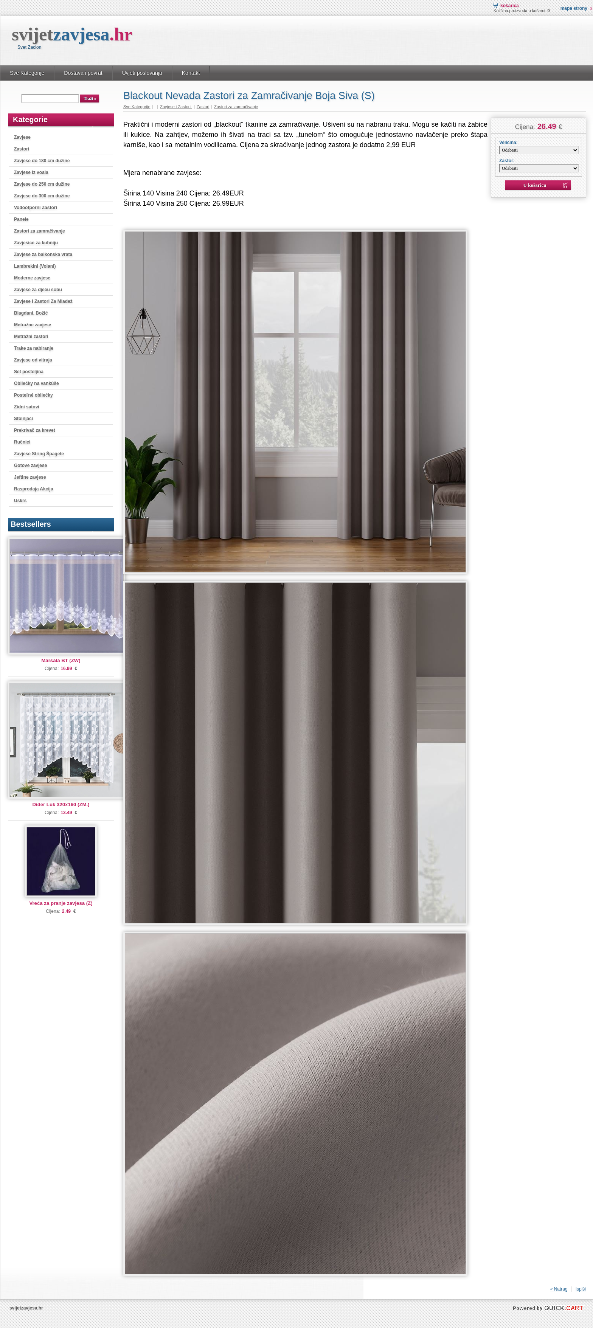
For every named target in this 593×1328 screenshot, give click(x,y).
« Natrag (559, 1289)
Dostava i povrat (83, 73)
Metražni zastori (31, 336)
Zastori (21, 149)
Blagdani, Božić (31, 313)
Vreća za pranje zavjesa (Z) (60, 903)
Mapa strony (573, 8)
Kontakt (191, 73)
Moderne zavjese (32, 278)
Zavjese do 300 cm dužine (42, 196)
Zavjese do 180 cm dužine (42, 160)
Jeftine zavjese (30, 477)
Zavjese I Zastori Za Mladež (43, 301)
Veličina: (508, 142)
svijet (72, 34)
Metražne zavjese (32, 324)
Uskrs (20, 500)
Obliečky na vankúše (36, 383)
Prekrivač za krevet (34, 430)
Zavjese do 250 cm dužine (42, 184)
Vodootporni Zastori (35, 207)
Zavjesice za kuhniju (36, 242)
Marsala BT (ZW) (60, 660)
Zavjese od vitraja (33, 360)
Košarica (509, 5)
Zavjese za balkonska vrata (43, 254)
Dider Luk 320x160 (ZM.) (61, 804)
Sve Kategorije (27, 73)
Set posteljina (28, 371)
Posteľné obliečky (33, 395)
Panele (21, 219)
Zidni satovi (26, 407)
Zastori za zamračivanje (39, 231)
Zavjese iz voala (31, 172)
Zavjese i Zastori (176, 106)
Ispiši (581, 1289)
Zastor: (507, 160)
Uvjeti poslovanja (142, 73)
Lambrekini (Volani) (35, 266)
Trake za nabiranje (33, 348)
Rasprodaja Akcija (33, 489)
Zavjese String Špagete (39, 453)
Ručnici (22, 442)
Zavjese (22, 137)
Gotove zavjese (30, 465)
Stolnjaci (23, 418)
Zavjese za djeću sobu (38, 289)
